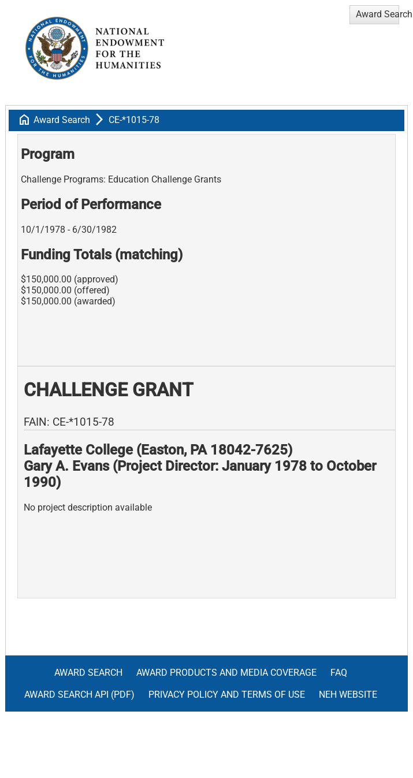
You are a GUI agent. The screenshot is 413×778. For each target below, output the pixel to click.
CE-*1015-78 (134, 119)
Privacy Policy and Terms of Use (226, 694)
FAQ (338, 672)
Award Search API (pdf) (79, 694)
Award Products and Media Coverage (226, 672)
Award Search (62, 119)
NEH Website (348, 694)
